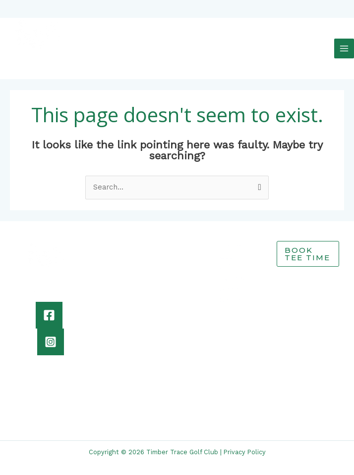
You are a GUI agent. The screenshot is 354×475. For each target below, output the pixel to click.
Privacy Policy (245, 445)
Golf (227, 249)
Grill (227, 260)
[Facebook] (49, 308)
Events (231, 271)
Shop (228, 282)
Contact (233, 292)
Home (230, 239)
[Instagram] (50, 335)
